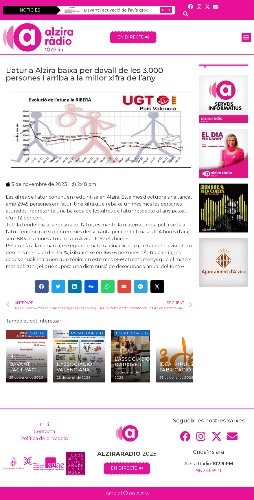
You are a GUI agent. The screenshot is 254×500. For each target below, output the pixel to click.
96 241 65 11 (208, 470)
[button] (246, 37)
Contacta (44, 431)
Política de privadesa (44, 438)
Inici (44, 424)
